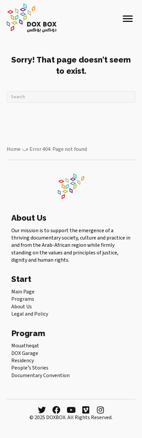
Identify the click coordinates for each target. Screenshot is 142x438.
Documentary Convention (40, 375)
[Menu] (127, 18)
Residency (22, 360)
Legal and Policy (29, 314)
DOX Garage (24, 353)
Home (14, 149)
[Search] (71, 97)
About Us (21, 306)
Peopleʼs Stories (29, 368)
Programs (22, 299)
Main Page (23, 291)
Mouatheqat (25, 345)
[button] (42, 410)
